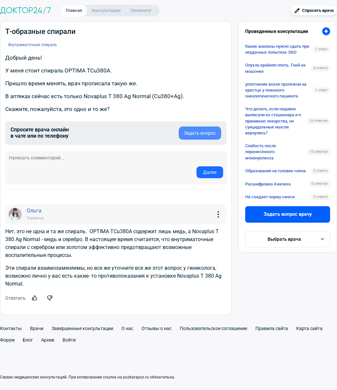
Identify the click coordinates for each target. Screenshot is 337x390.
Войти (69, 340)
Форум (7, 340)
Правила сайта (271, 328)
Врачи (36, 328)
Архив (47, 340)
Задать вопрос (200, 133)
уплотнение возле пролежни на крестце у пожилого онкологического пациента (275, 90)
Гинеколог (141, 10)
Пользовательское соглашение (213, 328)
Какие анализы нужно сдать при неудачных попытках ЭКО (277, 49)
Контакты (11, 328)
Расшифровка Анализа (268, 183)
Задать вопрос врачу (288, 214)
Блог (28, 340)
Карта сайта (309, 328)
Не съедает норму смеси (270, 196)
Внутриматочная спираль (32, 44)
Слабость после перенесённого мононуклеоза (260, 151)
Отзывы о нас (156, 328)
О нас (127, 328)
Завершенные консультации (82, 328)
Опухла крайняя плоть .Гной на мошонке (275, 68)
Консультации (106, 10)
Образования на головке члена (275, 170)
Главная (74, 10)
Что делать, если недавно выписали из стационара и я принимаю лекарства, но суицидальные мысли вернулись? (273, 120)
